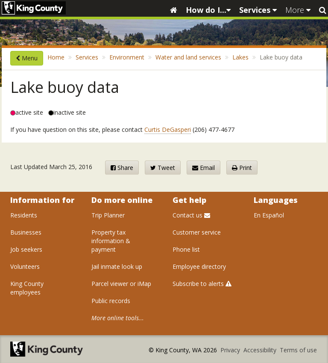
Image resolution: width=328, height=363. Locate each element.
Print (242, 168)
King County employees (27, 288)
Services (258, 10)
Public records (110, 301)
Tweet (162, 168)
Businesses (25, 232)
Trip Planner (108, 215)
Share (122, 168)
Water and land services (188, 57)
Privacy (231, 350)
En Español (269, 215)
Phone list (186, 249)
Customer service (197, 232)
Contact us (191, 215)
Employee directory (199, 266)
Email (203, 168)
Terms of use (298, 350)
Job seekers (26, 249)
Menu (27, 58)
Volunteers (25, 266)
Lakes (240, 57)
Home (55, 57)
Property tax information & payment (110, 240)
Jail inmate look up (116, 266)
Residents (23, 215)
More (297, 10)
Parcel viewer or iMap (121, 284)
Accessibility (260, 350)
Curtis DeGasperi (167, 129)
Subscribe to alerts (202, 284)
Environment (126, 57)
